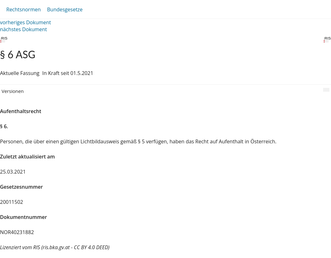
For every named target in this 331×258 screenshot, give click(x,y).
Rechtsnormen (23, 9)
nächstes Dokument (23, 29)
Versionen (13, 91)
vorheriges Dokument (25, 22)
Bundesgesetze (65, 9)
